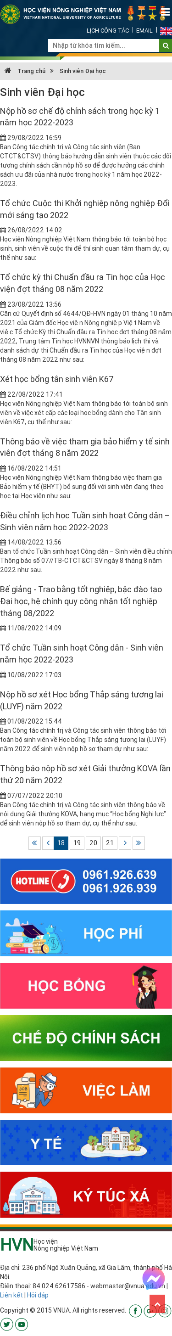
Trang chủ (25, 71)
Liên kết (11, 1295)
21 (110, 843)
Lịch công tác (108, 30)
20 (93, 843)
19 (77, 843)
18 (61, 843)
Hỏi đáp (38, 1295)
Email (144, 30)
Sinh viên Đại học (83, 71)
